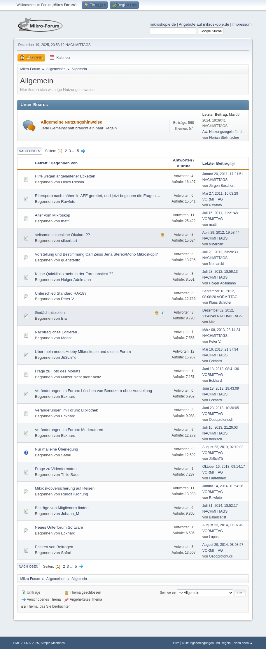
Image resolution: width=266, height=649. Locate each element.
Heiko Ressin (72, 182)
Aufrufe (183, 166)
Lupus (214, 537)
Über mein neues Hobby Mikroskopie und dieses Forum (83, 351)
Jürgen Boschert (222, 186)
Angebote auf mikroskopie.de (204, 24)
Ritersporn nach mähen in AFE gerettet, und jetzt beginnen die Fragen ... (97, 196)
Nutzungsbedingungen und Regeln (206, 643)
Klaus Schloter (220, 302)
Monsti (66, 338)
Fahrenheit (217, 478)
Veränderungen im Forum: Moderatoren (69, 430)
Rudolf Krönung (74, 494)
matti (65, 221)
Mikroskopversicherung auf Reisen (64, 488)
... (74, 151)
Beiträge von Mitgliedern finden (62, 508)
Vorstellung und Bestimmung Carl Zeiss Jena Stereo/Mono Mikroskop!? (96, 254)
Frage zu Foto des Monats (57, 371)
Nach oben (28, 566)
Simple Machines (53, 643)
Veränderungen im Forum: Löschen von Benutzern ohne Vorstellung (93, 390)
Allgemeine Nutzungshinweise (71, 122)
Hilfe (176, 643)
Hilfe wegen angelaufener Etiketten (65, 176)
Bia (63, 318)
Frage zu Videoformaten (56, 469)
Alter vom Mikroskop (52, 215)
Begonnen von (64, 163)
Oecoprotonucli (221, 420)
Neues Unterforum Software (59, 527)
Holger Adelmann (76, 279)
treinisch (215, 439)
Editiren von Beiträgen (54, 547)
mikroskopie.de (163, 24)
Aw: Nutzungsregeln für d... (223, 132)
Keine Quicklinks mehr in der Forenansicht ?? (74, 274)
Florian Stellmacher (224, 138)
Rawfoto (68, 201)
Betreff (41, 163)
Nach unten (29, 151)
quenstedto (70, 260)
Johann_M (70, 513)
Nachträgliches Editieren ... (58, 332)
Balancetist (217, 517)
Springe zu (167, 593)
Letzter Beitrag (218, 163)
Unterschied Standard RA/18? (61, 293)
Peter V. (68, 299)
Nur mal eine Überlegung (56, 449)
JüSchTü (68, 357)
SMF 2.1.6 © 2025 (26, 643)
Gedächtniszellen (50, 312)
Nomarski (216, 264)
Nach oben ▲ (243, 643)
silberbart (69, 240)
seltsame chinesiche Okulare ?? (62, 235)
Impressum (241, 24)
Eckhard (215, 361)
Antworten (182, 160)
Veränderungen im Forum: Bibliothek (66, 410)
